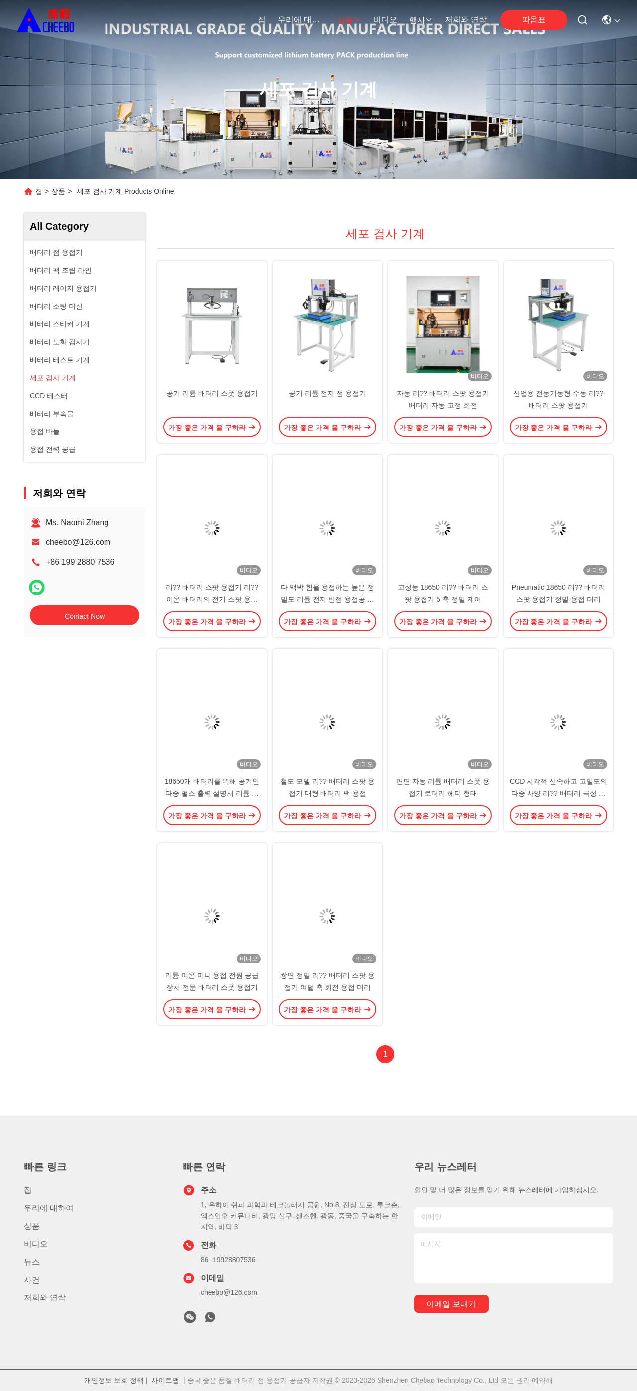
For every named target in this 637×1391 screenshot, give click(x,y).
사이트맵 (165, 1380)
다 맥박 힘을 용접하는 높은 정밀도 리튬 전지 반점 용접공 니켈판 (327, 599)
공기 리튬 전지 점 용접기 (327, 393)
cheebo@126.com (78, 542)
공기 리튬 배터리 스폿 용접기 (212, 393)
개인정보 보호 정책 (114, 1380)
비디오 (385, 19)
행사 (421, 20)
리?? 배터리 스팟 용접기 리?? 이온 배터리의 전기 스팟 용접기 (212, 599)
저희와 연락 (466, 19)
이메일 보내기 (451, 1304)
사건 (32, 1280)
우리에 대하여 (301, 19)
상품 (349, 20)
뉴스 (32, 1262)
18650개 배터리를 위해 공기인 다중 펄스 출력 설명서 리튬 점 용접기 (212, 793)
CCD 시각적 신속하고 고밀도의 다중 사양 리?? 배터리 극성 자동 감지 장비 (558, 793)
